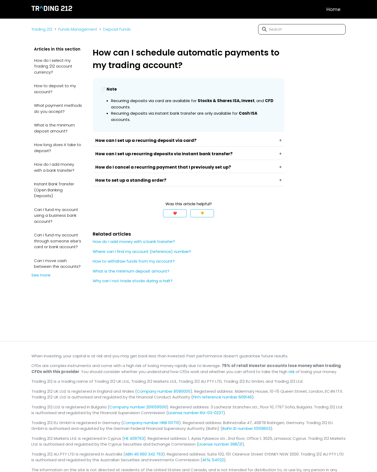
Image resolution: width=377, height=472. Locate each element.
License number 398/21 (220, 444)
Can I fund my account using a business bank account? (56, 215)
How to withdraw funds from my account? (134, 261)
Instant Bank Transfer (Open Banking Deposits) (54, 189)
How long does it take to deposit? (57, 147)
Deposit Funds (117, 29)
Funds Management (77, 29)
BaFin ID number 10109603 (246, 428)
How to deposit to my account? (55, 89)
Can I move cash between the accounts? (57, 263)
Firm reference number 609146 (222, 397)
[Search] (302, 29)
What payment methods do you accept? (58, 108)
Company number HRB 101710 (151, 422)
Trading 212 (41, 29)
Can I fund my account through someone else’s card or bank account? (57, 240)
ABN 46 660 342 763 (144, 454)
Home (333, 9)
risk (292, 371)
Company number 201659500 (138, 407)
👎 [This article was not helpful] (202, 213)
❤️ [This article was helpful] (175, 213)
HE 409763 (134, 438)
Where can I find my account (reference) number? (142, 251)
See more (41, 275)
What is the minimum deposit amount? (54, 128)
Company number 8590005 (164, 391)
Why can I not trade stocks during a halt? (133, 281)
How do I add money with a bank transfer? (54, 167)
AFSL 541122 (213, 460)
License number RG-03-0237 (195, 412)
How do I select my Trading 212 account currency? (53, 66)
